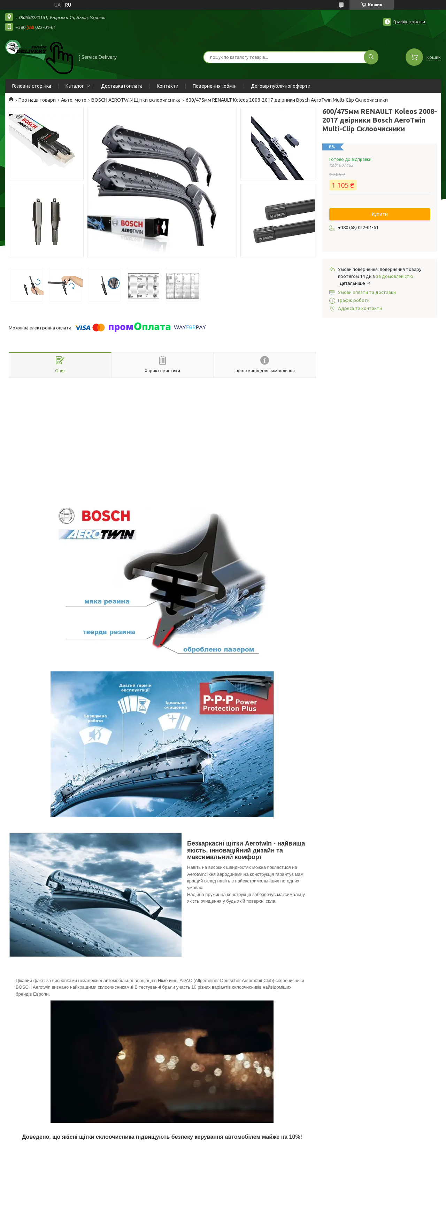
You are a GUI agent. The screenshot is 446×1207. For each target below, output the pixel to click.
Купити (380, 214)
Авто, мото (73, 100)
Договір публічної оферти (280, 86)
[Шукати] (371, 57)
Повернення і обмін (215, 86)
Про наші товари (37, 100)
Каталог (75, 86)
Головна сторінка (31, 86)
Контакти (167, 86)
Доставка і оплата (122, 86)
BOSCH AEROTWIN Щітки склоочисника (135, 100)
